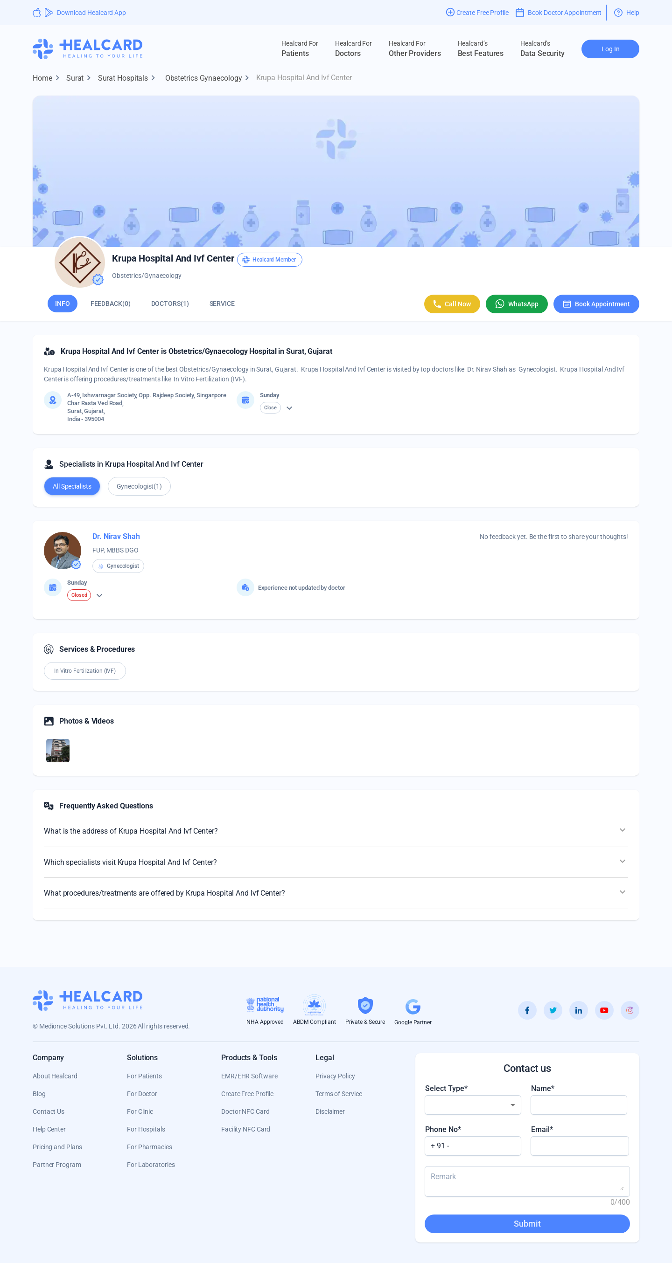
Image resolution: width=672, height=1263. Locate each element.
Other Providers (415, 48)
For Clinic (140, 1111)
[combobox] (473, 1105)
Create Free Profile (247, 1093)
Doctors (353, 48)
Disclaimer (330, 1111)
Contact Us (48, 1111)
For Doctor (142, 1093)
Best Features (481, 48)
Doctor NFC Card (245, 1111)
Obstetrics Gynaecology (209, 78)
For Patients (144, 1076)
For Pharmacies (149, 1147)
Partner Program (57, 1164)
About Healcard (55, 1076)
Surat (80, 78)
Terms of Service (338, 1093)
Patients (299, 48)
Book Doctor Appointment (559, 12)
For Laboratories (151, 1164)
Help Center (49, 1129)
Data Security (542, 48)
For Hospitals (146, 1129)
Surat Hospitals (129, 78)
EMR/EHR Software (249, 1076)
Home (48, 78)
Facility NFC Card (245, 1129)
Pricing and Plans (57, 1147)
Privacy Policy (335, 1076)
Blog (39, 1093)
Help (626, 12)
